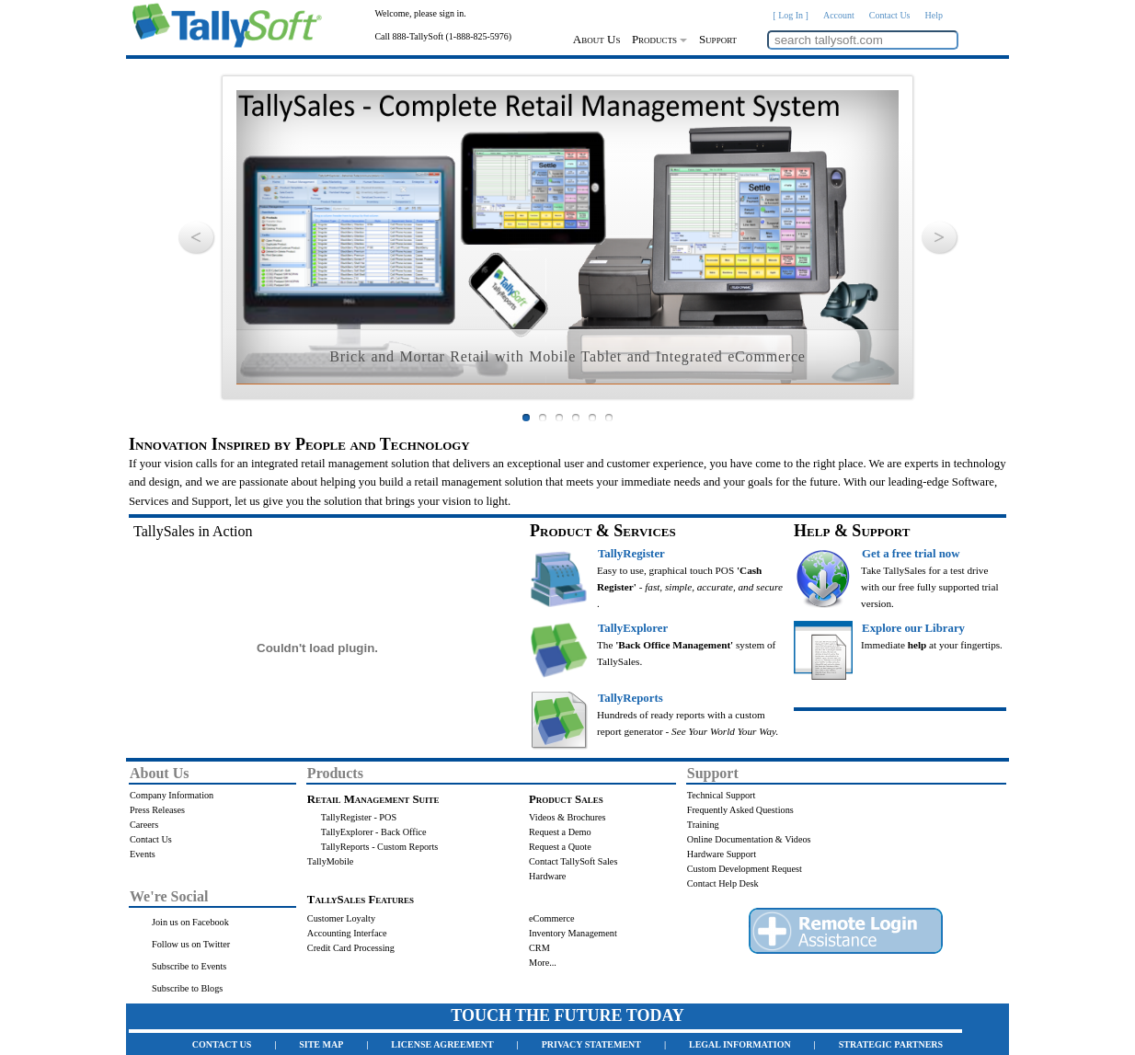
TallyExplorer (633, 628)
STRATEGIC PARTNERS (891, 1044)
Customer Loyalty (341, 918)
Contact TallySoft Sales (573, 861)
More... (542, 963)
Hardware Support (721, 854)
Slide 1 (526, 417)
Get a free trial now (910, 553)
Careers (144, 825)
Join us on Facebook (190, 922)
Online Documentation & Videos (749, 839)
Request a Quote (560, 847)
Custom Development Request (744, 869)
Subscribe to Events (189, 966)
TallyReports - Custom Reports (380, 847)
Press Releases (157, 810)
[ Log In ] (790, 15)
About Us (597, 39)
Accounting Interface (347, 933)
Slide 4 (575, 417)
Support (718, 39)
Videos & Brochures (567, 817)
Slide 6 (609, 417)
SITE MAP (321, 1044)
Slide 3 (559, 417)
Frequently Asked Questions (740, 810)
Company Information (171, 795)
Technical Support (721, 795)
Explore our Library (913, 628)
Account (838, 15)
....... (138, 869)
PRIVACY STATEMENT (591, 1044)
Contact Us (890, 15)
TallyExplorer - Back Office (374, 832)
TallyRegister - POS (358, 817)
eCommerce (551, 918)
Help (934, 15)
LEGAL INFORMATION (740, 1044)
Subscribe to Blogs (187, 988)
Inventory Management (573, 933)
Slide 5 (592, 417)
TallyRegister (631, 553)
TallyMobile (330, 861)
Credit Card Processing (351, 948)
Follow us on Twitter (191, 944)
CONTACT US (221, 1044)
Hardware (547, 876)
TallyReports (630, 698)
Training (703, 825)
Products (660, 39)
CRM (539, 948)
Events (142, 854)
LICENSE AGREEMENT (442, 1044)
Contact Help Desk (723, 883)
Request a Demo (560, 832)
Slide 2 (542, 417)
